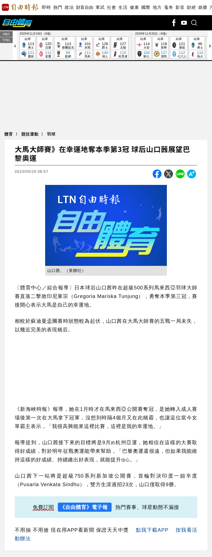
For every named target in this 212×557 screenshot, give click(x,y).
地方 (157, 7)
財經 (191, 7)
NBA (6, 34)
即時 (46, 7)
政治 (69, 7)
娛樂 (202, 7)
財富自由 (84, 7)
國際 (145, 7)
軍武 (100, 7)
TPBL (6, 40)
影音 (179, 7)
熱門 (57, 7)
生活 (122, 7)
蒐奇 (168, 7)
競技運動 (30, 134)
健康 (134, 7)
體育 (9, 134)
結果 (28, 48)
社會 (111, 7)
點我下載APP (152, 530)
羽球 (51, 134)
